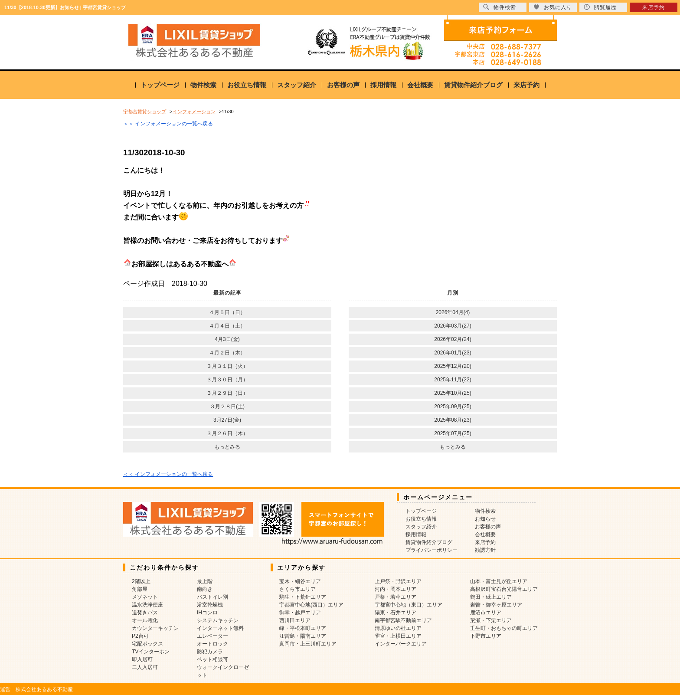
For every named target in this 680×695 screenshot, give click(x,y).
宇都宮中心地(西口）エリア (311, 605)
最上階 (204, 581)
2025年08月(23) (452, 420)
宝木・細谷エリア (300, 581)
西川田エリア (295, 620)
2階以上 (141, 581)
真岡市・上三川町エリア (308, 644)
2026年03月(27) (452, 326)
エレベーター (212, 636)
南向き (204, 589)
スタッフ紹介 (296, 85)
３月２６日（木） (227, 433)
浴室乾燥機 (210, 605)
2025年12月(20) (452, 366)
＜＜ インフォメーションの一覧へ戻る (168, 124)
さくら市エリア (297, 589)
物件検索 (203, 85)
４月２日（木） (227, 353)
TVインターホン (151, 652)
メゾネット (145, 597)
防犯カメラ (210, 652)
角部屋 (139, 589)
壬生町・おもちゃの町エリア (504, 628)
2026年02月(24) (452, 339)
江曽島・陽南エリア (302, 636)
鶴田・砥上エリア (491, 597)
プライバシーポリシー (431, 550)
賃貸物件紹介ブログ (473, 85)
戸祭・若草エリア (395, 597)
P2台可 (140, 636)
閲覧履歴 (600, 7)
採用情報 (383, 85)
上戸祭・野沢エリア (398, 581)
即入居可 (142, 659)
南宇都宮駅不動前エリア (403, 620)
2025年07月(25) (452, 433)
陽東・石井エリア (395, 613)
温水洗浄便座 (147, 605)
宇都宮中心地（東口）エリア (408, 605)
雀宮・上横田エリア (398, 636)
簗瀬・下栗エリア (491, 620)
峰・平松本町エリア (302, 628)
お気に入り (552, 7)
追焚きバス (145, 613)
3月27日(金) (227, 420)
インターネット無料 (220, 628)
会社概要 (420, 85)
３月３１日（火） (227, 366)
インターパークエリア (401, 644)
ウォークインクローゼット (223, 671)
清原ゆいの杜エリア (398, 628)
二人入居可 (145, 667)
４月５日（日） (227, 312)
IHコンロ (207, 613)
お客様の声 (343, 85)
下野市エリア (485, 636)
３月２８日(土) (227, 406)
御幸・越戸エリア (300, 613)
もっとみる (227, 447)
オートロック (212, 644)
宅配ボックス (147, 644)
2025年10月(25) (452, 393)
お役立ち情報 (246, 85)
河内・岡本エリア (395, 589)
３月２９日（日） (227, 393)
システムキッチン (218, 620)
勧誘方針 (485, 550)
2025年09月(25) (452, 406)
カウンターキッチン (155, 628)
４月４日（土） (227, 326)
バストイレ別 (212, 597)
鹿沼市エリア (485, 613)
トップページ (160, 85)
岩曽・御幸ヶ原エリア (496, 605)
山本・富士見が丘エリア (498, 581)
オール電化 (145, 620)
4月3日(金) (227, 339)
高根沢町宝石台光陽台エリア (504, 589)
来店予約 (526, 85)
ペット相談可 (212, 659)
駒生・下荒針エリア (302, 597)
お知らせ (485, 519)
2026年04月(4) (453, 312)
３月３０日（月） (227, 380)
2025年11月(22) (452, 380)
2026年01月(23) (452, 353)
